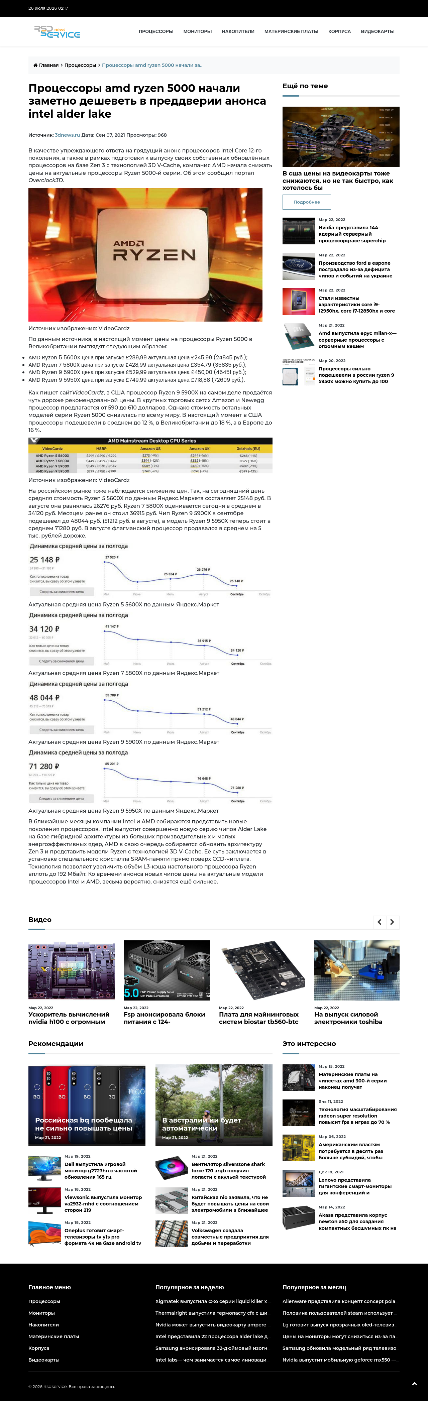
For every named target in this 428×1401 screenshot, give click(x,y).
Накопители (238, 31)
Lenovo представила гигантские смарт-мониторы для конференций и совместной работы (355, 1189)
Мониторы (198, 31)
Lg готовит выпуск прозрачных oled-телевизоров (344, 1325)
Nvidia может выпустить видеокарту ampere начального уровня (235, 1325)
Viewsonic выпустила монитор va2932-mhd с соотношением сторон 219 (103, 1203)
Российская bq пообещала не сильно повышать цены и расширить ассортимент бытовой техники (83, 1132)
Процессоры (156, 31)
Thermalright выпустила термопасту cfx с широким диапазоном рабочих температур (262, 1313)
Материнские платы (291, 31)
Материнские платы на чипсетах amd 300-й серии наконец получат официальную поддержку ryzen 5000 (353, 1087)
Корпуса (339, 31)
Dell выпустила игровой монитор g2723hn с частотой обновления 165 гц (101, 1170)
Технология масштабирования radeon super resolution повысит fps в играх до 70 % (358, 1115)
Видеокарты (378, 31)
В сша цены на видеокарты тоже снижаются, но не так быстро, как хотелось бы (338, 181)
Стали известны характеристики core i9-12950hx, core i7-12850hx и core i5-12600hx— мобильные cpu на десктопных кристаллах (357, 311)
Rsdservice (55, 1386)
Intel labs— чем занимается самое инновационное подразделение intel (245, 1360)
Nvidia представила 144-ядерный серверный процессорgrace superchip (352, 234)
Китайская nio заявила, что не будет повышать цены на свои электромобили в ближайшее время (230, 1207)
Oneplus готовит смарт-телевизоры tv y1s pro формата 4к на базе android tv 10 (103, 1240)
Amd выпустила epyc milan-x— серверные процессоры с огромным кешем (358, 339)
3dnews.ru (67, 135)
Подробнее (307, 202)
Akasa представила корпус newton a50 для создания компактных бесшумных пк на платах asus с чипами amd (358, 1225)
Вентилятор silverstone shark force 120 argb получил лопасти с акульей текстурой (229, 1170)
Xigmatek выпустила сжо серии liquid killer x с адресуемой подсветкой (244, 1301)
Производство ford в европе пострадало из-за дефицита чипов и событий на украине (356, 269)
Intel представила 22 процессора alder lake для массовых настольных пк (246, 1336)
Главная (46, 65)
